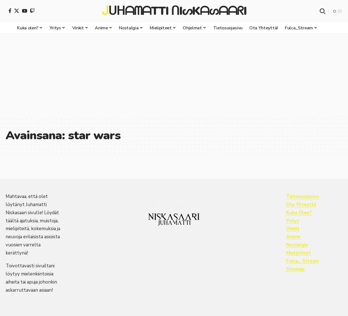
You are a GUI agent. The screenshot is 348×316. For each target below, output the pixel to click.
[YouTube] (24, 10)
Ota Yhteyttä (301, 204)
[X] (16, 10)
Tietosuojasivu (302, 196)
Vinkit (292, 228)
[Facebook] (10, 10)
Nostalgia (297, 245)
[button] (322, 11)
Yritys (292, 221)
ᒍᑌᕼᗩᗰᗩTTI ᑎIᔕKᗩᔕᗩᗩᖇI (174, 11)
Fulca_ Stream (302, 261)
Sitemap (295, 269)
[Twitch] (32, 10)
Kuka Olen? (299, 212)
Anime (293, 237)
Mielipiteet (298, 253)
